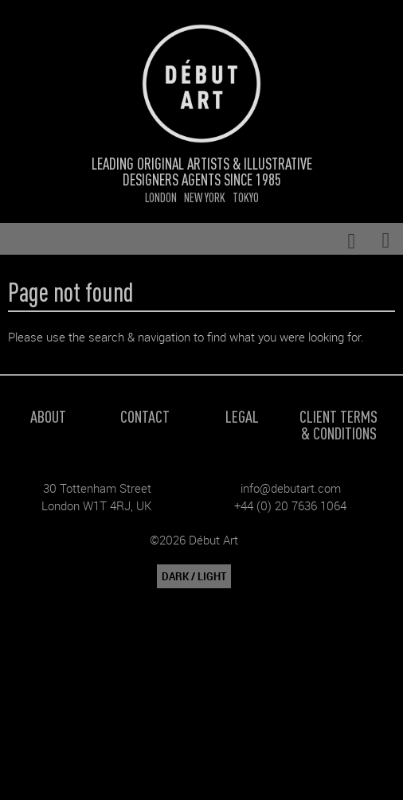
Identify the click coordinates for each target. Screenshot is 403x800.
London (161, 197)
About (48, 416)
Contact (145, 416)
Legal (242, 416)
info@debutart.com (291, 488)
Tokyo (246, 197)
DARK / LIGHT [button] (194, 576)
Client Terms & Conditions (338, 424)
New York (204, 197)
